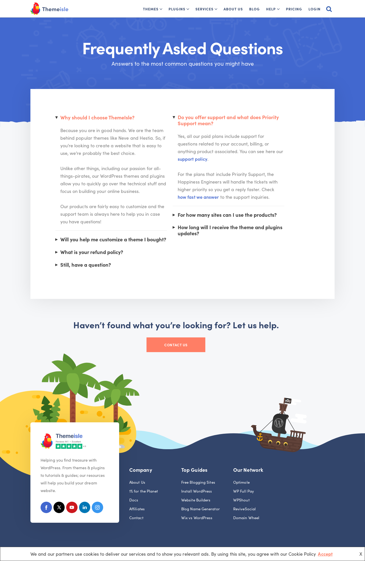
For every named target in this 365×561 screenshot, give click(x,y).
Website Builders (195, 500)
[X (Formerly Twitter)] (59, 508)
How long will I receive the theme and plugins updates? (240, 223)
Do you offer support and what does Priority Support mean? (239, 120)
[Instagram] (98, 508)
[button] (161, 9)
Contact (136, 517)
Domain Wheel (246, 517)
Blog (254, 8)
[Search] (329, 9)
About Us (233, 8)
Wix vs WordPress (196, 517)
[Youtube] (72, 508)
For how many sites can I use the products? (237, 207)
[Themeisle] (49, 9)
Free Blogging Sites (198, 482)
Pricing (294, 8)
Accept (325, 554)
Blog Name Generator (200, 509)
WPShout (241, 500)
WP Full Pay (243, 491)
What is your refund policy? (92, 252)
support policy (272, 152)
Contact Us (182, 345)
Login (314, 8)
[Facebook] (46, 508)
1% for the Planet (143, 491)
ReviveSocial (244, 509)
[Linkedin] (85, 508)
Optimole (241, 482)
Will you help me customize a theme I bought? (114, 240)
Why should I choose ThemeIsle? (98, 118)
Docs (133, 500)
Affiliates (137, 509)
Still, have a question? (86, 265)
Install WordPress (196, 491)
